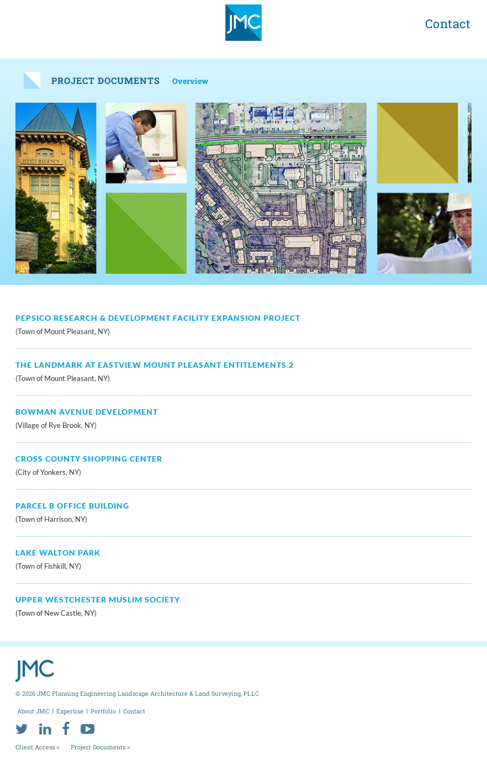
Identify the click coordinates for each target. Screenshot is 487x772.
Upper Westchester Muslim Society (97, 599)
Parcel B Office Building (72, 505)
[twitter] (21, 728)
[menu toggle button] (25, 25)
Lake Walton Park (57, 552)
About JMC (33, 711)
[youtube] (87, 728)
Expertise (69, 711)
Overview (190, 81)
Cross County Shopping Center (88, 458)
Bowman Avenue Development (86, 411)
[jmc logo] (243, 22)
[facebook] (66, 728)
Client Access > (37, 746)
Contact (448, 23)
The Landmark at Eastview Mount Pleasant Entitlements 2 (154, 364)
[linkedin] (45, 728)
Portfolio (103, 711)
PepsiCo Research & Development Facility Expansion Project (157, 317)
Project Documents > (100, 746)
